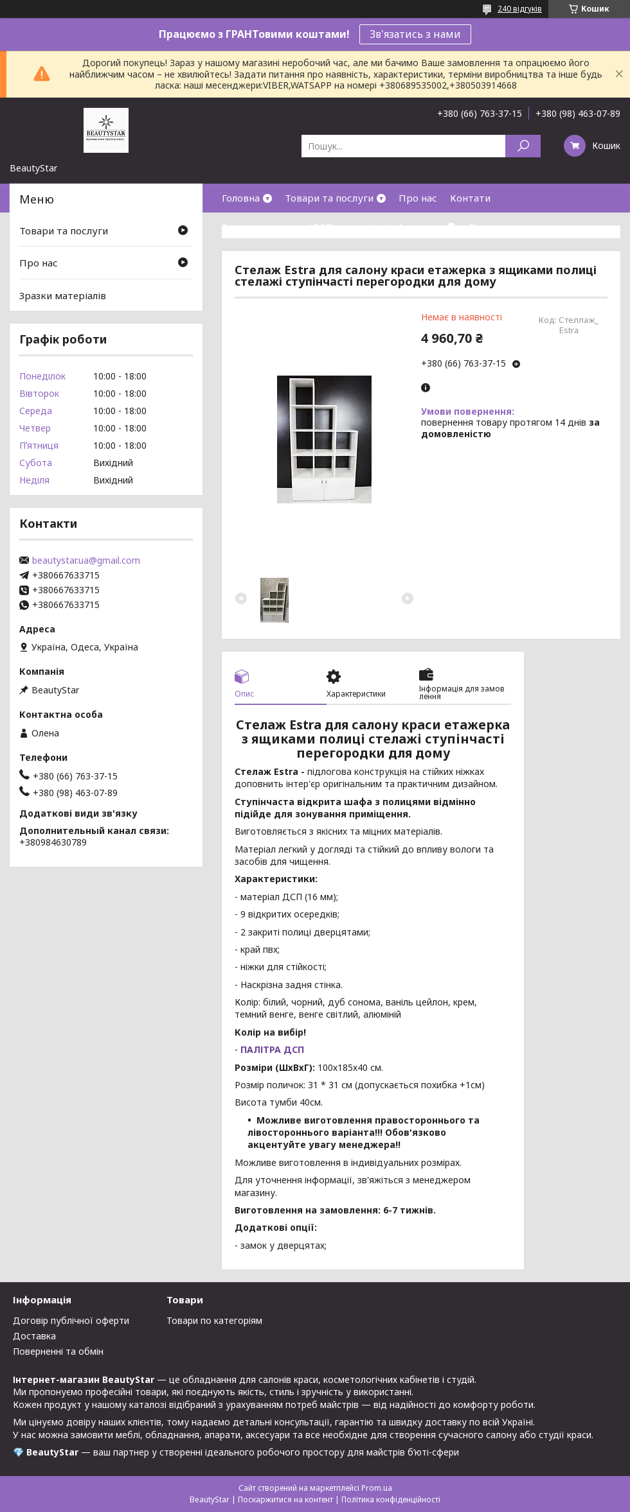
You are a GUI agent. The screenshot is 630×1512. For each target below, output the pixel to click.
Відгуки (487, 226)
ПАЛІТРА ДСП (271, 1049)
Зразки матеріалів (62, 295)
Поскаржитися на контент (285, 1499)
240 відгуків (520, 8)
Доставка (34, 1336)
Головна (241, 197)
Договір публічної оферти (71, 1320)
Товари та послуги (329, 197)
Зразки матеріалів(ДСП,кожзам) (298, 226)
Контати (470, 197)
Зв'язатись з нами (415, 34)
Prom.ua (376, 1487)
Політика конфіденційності (390, 1499)
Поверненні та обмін (58, 1351)
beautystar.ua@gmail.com (86, 560)
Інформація (416, 226)
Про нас (418, 197)
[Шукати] (523, 146)
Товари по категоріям (214, 1320)
